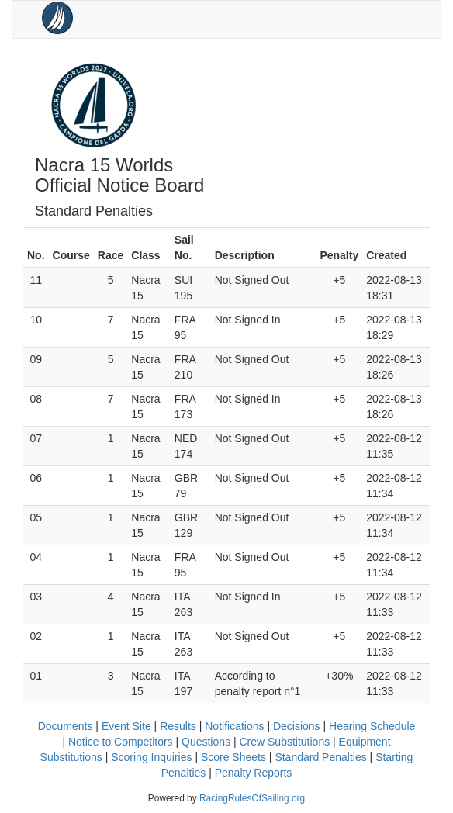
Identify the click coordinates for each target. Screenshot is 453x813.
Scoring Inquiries (151, 757)
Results (178, 726)
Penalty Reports (253, 772)
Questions (206, 741)
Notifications (234, 726)
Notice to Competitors (120, 741)
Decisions (296, 726)
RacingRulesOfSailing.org (252, 798)
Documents (65, 726)
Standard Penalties (320, 757)
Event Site (126, 726)
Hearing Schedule (372, 726)
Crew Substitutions (284, 741)
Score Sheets (233, 757)
